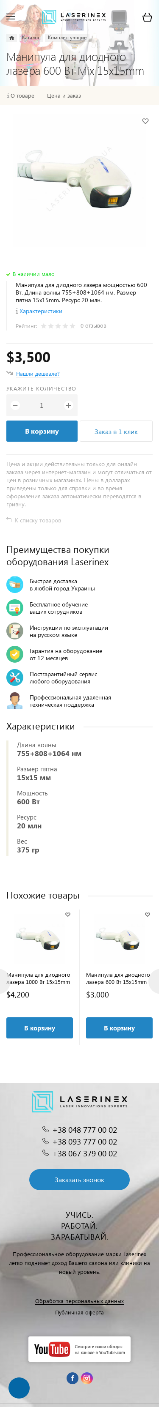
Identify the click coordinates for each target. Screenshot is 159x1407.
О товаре (22, 95)
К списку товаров (38, 520)
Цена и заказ (64, 95)
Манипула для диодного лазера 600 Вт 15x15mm (118, 978)
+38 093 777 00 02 (84, 1141)
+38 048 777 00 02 (84, 1129)
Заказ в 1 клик (116, 431)
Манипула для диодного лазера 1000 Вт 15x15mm (38, 978)
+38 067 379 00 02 (84, 1153)
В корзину (42, 430)
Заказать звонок (79, 1179)
